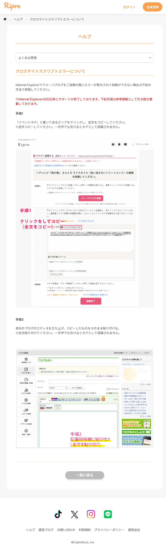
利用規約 (85, 530)
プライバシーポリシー (109, 530)
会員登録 (153, 7)
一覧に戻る (84, 475)
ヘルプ (18, 19)
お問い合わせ (66, 530)
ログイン (129, 7)
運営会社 (134, 530)
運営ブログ (46, 530)
